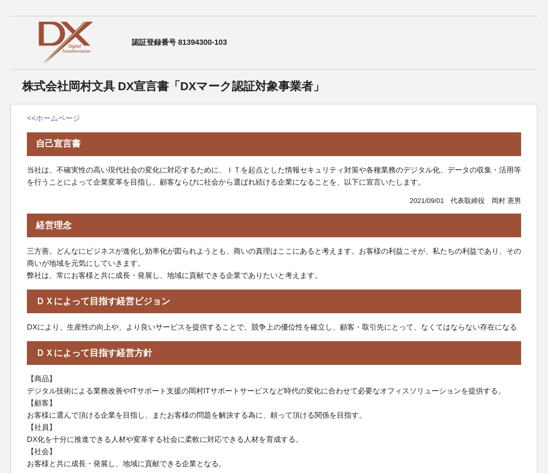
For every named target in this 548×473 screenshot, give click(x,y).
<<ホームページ (53, 118)
